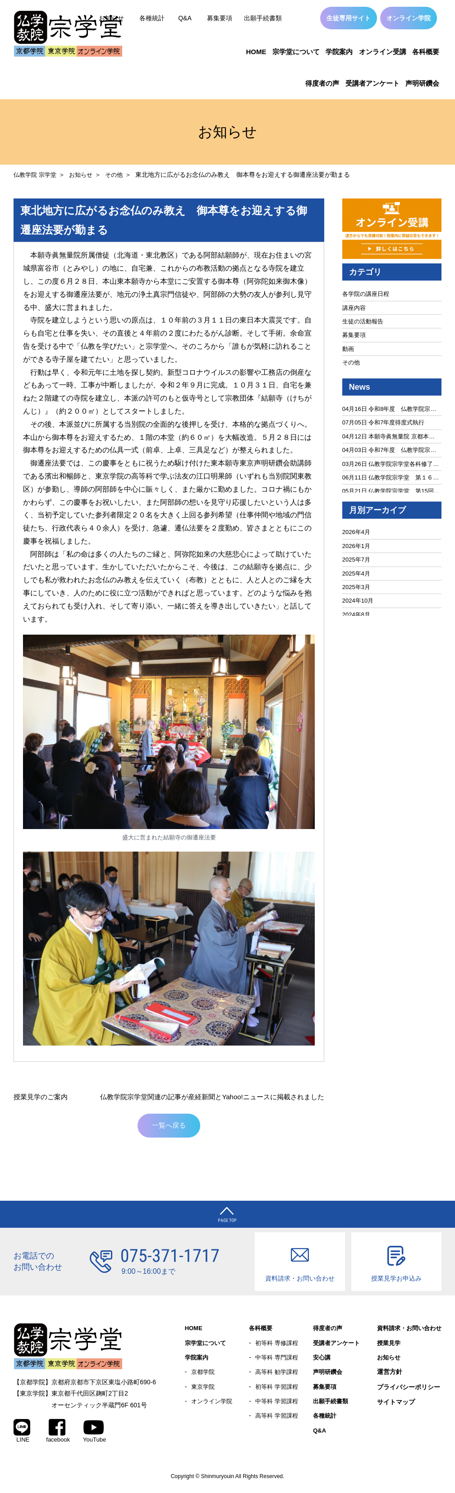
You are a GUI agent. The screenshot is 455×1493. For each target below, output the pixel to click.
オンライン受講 (382, 51)
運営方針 (384, 1375)
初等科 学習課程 (278, 1390)
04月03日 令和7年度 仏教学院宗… (389, 450)
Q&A (185, 18)
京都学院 (203, 1375)
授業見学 (384, 1345)
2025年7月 (356, 559)
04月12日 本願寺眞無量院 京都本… (388, 436)
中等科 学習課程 (278, 1405)
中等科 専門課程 (278, 1360)
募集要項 (219, 18)
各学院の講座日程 (365, 293)
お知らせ (84, 174)
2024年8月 (356, 614)
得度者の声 (322, 83)
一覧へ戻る (169, 1126)
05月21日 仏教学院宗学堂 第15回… (391, 491)
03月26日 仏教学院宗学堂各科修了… (390, 464)
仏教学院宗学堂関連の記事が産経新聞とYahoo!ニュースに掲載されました (204, 1097)
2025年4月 (356, 573)
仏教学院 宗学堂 (37, 174)
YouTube (94, 1432)
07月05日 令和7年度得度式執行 (383, 422)
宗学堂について (296, 51)
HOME (256, 51)
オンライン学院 (408, 18)
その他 (119, 174)
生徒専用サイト (348, 18)
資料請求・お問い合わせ (406, 1330)
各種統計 (152, 18)
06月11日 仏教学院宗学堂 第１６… (390, 477)
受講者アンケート (372, 83)
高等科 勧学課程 (278, 1375)
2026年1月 (356, 546)
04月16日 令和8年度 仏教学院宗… (389, 409)
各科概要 (425, 51)
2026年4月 (356, 532)
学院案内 (339, 51)
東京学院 (203, 1390)
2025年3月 (356, 587)
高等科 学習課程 (278, 1420)
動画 (348, 349)
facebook (58, 1432)
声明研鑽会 (422, 83)
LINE (22, 1432)
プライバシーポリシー (403, 1390)
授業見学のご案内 (42, 1097)
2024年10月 (357, 600)
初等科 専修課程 (278, 1345)
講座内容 (354, 307)
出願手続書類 (263, 18)
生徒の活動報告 (362, 321)
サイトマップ (391, 1405)
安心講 (322, 1360)
